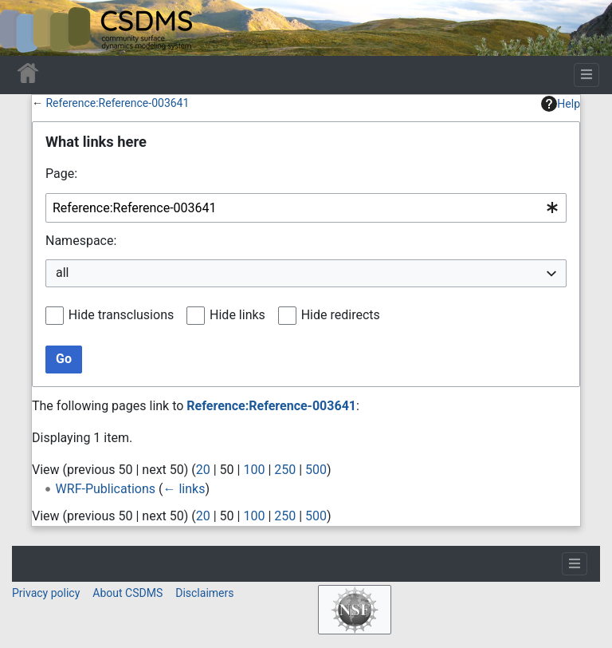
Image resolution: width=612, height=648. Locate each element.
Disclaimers (204, 593)
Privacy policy (46, 593)
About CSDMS (127, 593)
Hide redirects (340, 314)
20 (203, 469)
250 (285, 469)
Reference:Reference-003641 (117, 103)
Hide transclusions (121, 314)
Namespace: (80, 240)
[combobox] (306, 208)
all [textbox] (62, 272)
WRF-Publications (105, 488)
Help (560, 104)
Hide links (237, 314)
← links (184, 488)
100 (254, 469)
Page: (61, 173)
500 (316, 469)
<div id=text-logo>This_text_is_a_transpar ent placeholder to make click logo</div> (25, 28)
